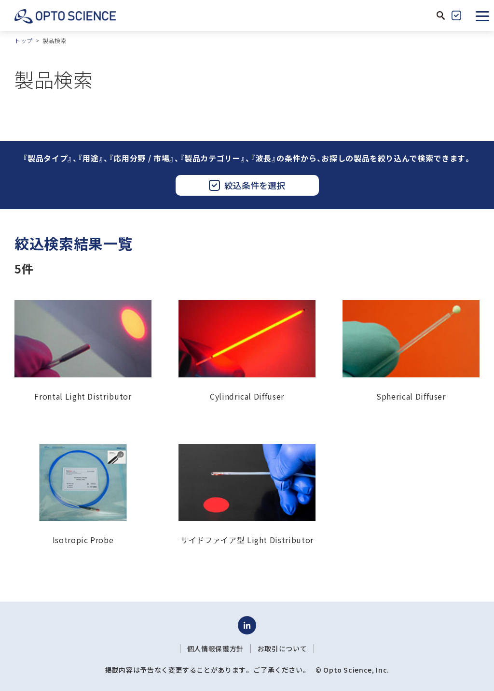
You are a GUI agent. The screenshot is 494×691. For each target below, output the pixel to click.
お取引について (282, 648)
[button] (482, 15)
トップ (23, 40)
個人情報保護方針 (215, 648)
